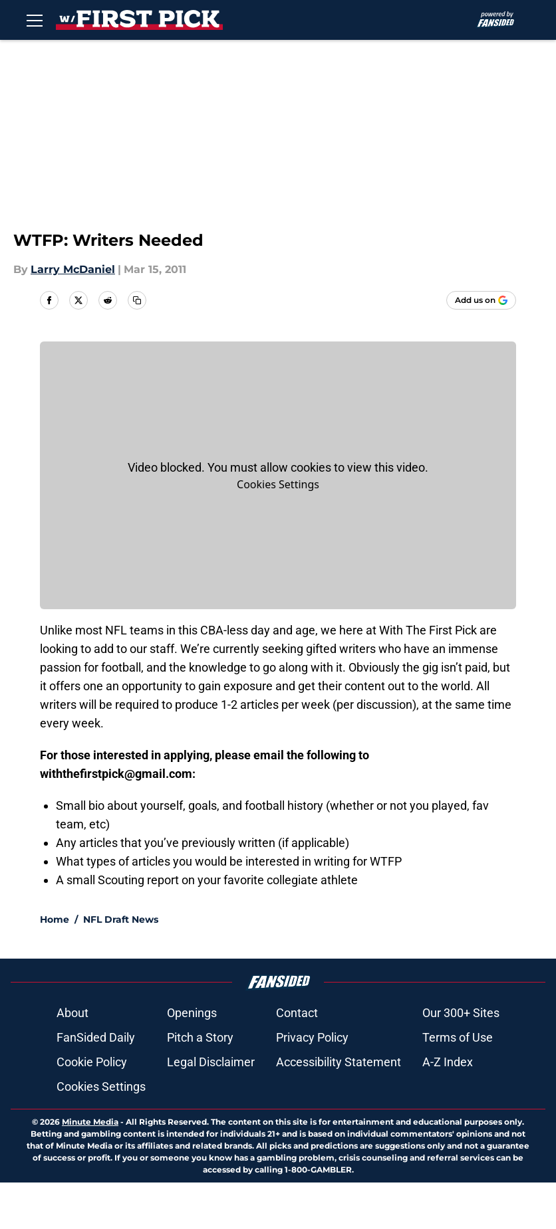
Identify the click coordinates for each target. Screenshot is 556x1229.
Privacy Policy (312, 1037)
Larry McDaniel (73, 269)
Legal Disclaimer (211, 1062)
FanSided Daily (96, 1037)
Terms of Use (457, 1037)
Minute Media (90, 1122)
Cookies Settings (278, 484)
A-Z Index (447, 1062)
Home (54, 919)
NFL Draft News (120, 919)
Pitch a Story (200, 1037)
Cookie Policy (92, 1062)
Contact (297, 1013)
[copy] (137, 300)
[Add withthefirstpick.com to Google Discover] (481, 300)
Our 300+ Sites (460, 1013)
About (72, 1013)
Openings (192, 1013)
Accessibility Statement (338, 1062)
